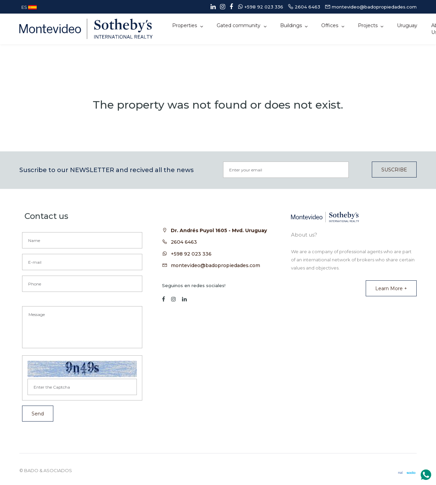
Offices (330, 25)
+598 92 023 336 (191, 254)
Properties (185, 25)
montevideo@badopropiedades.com (215, 265)
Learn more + (391, 288)
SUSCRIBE (394, 170)
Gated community (239, 25)
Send (38, 414)
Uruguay (407, 25)
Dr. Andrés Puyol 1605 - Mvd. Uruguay (219, 230)
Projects (368, 25)
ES (29, 7)
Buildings (291, 25)
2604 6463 (184, 242)
